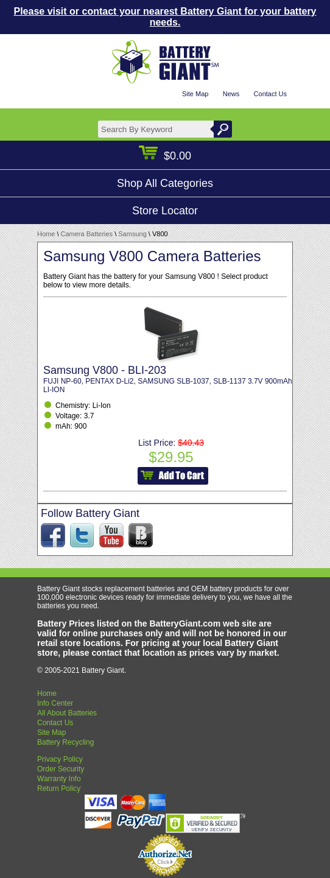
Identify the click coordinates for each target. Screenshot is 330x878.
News (231, 93)
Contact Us (270, 93)
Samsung (132, 233)
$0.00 (165, 156)
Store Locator (165, 211)
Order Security (60, 769)
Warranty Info (59, 778)
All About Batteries (67, 713)
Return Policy (58, 788)
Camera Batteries (87, 233)
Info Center (55, 703)
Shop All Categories (165, 183)
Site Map (195, 93)
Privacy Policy (60, 759)
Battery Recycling (65, 742)
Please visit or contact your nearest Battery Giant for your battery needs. (164, 16)
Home (46, 233)
